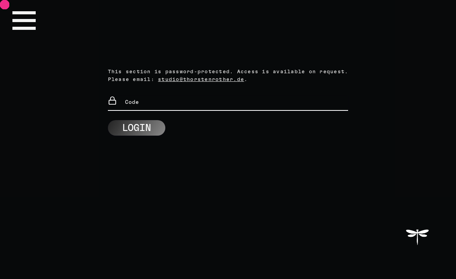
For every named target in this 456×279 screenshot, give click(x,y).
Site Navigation (24, 20)
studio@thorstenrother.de (201, 79)
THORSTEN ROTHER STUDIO (417, 236)
